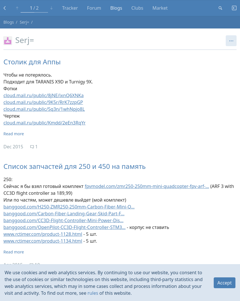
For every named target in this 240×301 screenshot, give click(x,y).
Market (159, 8)
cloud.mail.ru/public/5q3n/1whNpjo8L (44, 109)
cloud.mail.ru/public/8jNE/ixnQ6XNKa (43, 95)
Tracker (70, 8)
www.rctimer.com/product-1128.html (42, 234)
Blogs (116, 8)
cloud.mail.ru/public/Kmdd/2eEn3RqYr (44, 123)
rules (92, 293)
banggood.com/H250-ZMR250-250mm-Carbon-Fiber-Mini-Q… (69, 207)
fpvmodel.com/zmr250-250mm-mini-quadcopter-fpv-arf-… (147, 186)
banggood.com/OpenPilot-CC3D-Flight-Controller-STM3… (64, 227)
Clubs (137, 8)
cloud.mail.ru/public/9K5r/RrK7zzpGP (43, 102)
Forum (94, 8)
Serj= (24, 22)
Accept (224, 283)
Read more (13, 133)
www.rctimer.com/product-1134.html (42, 241)
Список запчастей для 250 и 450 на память (74, 166)
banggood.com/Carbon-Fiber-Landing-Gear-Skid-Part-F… (64, 213)
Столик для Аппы (32, 61)
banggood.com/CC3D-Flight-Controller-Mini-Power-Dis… (63, 220)
